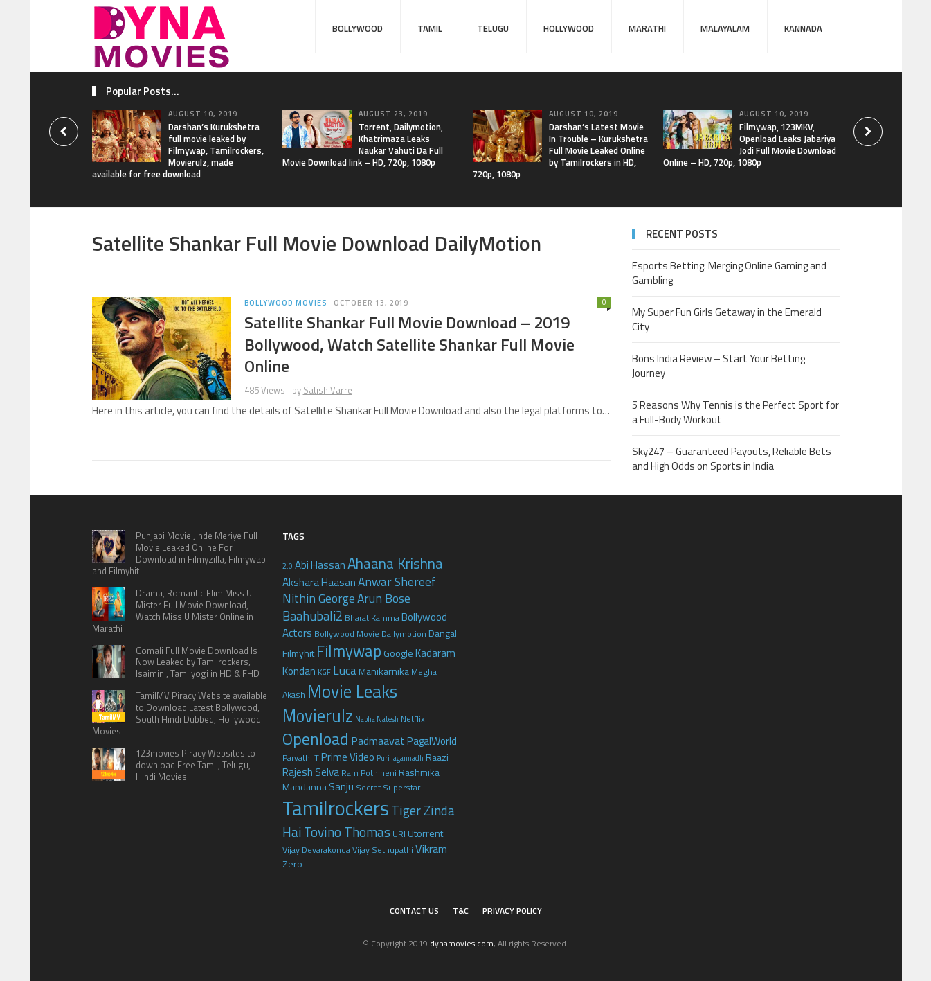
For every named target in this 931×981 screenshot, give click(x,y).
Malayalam (725, 28)
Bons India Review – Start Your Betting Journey (718, 366)
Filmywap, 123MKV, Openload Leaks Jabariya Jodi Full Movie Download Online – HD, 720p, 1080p (749, 144)
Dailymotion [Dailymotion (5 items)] (403, 633)
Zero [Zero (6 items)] (292, 863)
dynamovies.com (462, 943)
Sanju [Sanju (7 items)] (341, 787)
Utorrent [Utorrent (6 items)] (425, 833)
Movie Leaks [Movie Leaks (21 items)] (352, 691)
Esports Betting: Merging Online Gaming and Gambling (729, 273)
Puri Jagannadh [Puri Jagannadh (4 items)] (400, 757)
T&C (461, 910)
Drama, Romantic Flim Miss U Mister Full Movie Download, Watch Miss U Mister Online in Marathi (172, 610)
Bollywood (357, 28)
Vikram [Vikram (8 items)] (431, 848)
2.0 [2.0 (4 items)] (287, 566)
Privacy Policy (512, 910)
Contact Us (414, 910)
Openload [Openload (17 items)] (315, 738)
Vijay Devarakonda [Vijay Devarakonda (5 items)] (316, 849)
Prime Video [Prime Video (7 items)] (347, 757)
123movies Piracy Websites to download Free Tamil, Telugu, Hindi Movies (195, 765)
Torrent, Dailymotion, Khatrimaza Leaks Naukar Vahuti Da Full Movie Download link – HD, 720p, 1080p (362, 144)
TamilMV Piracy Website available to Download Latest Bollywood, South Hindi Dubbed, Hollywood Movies (179, 713)
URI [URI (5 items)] (399, 833)
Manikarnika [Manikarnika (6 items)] (384, 671)
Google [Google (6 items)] (398, 653)
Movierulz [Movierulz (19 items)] (317, 715)
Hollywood (568, 28)
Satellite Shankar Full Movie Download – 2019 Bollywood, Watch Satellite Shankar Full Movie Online (409, 344)
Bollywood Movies (285, 302)
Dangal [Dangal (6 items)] (442, 633)
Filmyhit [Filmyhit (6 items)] (298, 653)
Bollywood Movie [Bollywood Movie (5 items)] (346, 633)
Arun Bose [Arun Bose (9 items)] (383, 598)
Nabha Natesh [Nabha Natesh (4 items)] (377, 719)
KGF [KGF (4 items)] (324, 672)
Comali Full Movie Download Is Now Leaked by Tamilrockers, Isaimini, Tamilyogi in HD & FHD (198, 662)
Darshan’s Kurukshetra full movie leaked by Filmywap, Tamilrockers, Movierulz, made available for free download (178, 150)
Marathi (647, 28)
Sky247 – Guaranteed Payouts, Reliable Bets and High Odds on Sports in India (731, 458)
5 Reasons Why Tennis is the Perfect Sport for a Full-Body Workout (735, 412)
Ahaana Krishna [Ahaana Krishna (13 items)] (395, 563)
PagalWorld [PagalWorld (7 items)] (432, 741)
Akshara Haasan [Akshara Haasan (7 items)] (319, 582)
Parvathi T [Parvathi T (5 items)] (300, 757)
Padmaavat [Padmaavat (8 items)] (378, 740)
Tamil (429, 28)
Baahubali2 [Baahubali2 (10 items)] (312, 616)
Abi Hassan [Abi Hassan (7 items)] (320, 565)
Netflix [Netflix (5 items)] (413, 718)
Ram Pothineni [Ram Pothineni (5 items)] (369, 772)
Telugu (493, 28)
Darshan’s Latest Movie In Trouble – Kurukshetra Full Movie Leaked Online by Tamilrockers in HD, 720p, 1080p (560, 150)
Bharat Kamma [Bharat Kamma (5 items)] (372, 617)
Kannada (803, 28)
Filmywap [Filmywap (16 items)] (348, 651)
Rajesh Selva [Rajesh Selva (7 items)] (310, 772)
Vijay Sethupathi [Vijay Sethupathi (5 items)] (382, 849)
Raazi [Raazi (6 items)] (437, 757)
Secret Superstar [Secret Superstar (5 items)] (388, 787)
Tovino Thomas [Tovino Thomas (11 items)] (347, 832)
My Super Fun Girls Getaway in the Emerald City (727, 319)
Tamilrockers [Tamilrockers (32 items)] (335, 808)
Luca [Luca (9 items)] (344, 670)
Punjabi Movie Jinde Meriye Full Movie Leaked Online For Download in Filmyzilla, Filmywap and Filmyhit (179, 553)
